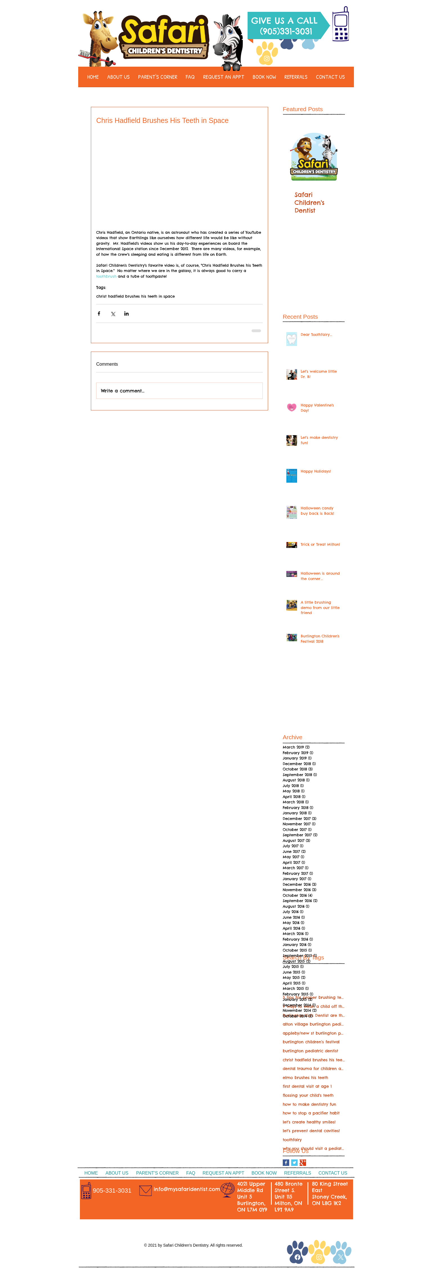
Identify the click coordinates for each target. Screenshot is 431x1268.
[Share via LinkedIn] (126, 313)
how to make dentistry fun (309, 1104)
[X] (341, 1257)
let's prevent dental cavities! (311, 1130)
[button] (118, 79)
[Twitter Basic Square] (294, 1162)
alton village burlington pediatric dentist (314, 1024)
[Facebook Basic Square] (286, 1162)
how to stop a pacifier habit (311, 1113)
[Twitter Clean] (309, 58)
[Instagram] (266, 58)
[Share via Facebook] (99, 313)
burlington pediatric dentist (310, 1050)
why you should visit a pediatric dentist (314, 1148)
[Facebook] (288, 58)
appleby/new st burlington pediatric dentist (314, 1033)
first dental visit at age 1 (307, 1086)
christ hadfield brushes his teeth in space (135, 296)
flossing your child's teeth (308, 1095)
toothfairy (292, 1139)
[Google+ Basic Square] (303, 1162)
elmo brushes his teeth (305, 1077)
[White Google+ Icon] (282, 1255)
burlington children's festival (311, 1041)
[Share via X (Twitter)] (112, 313)
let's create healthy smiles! (309, 1122)
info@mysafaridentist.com (187, 1189)
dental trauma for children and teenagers (314, 1068)
